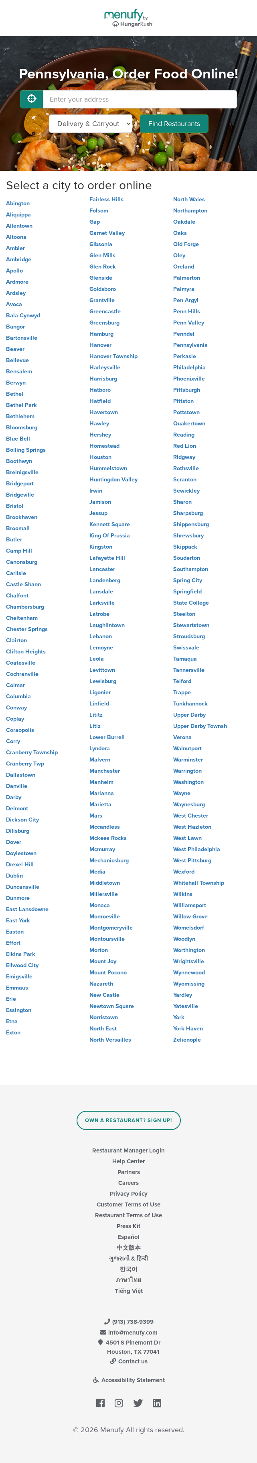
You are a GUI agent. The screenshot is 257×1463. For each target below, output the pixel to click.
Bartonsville (21, 338)
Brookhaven (21, 517)
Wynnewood (189, 972)
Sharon (182, 502)
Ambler (15, 248)
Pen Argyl (185, 300)
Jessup (98, 513)
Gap (94, 221)
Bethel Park (21, 405)
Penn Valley (188, 322)
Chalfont (17, 595)
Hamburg (101, 334)
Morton (98, 950)
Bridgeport (20, 483)
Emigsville (19, 976)
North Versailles (110, 1039)
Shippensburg (191, 524)
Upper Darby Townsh (200, 726)
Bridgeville (20, 494)
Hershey (100, 434)
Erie (11, 999)
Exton (13, 1032)
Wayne (181, 793)
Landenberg (104, 580)
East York (18, 920)
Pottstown (186, 412)
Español (128, 1237)
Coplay (15, 718)
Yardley (182, 995)
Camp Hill (19, 550)
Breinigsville (22, 472)
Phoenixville (189, 378)
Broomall (18, 528)
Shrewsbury (188, 535)
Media (97, 871)
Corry (13, 741)
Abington (18, 203)
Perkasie (184, 356)
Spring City (187, 580)
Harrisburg (103, 378)
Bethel (14, 394)
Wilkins (182, 894)
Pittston (183, 401)
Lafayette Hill (107, 558)
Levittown (102, 670)
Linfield (99, 703)
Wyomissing (188, 983)
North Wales (189, 199)
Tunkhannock (190, 703)
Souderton (186, 558)
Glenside (100, 278)
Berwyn (16, 382)
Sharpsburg (188, 513)
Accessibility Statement (128, 1380)
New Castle (104, 995)
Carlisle (16, 573)
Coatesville (20, 662)
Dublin (14, 875)
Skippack (185, 546)
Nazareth (101, 983)
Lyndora (99, 748)
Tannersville (188, 670)
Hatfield (100, 401)
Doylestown (21, 853)
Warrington (187, 771)
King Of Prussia (109, 535)
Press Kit (128, 1226)
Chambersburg (25, 606)
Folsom (98, 210)
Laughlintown (107, 625)
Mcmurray (102, 849)
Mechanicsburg (109, 860)
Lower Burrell (107, 737)
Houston (100, 457)
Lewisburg (102, 681)
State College (191, 602)
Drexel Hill (20, 864)
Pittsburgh (186, 390)
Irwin (95, 490)
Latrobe (99, 614)
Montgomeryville (111, 927)
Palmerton (186, 278)
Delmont (17, 808)
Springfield (187, 591)
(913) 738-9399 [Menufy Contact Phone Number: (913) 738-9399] (128, 1321)
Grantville (102, 300)
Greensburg (104, 322)
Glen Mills (102, 255)
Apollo (14, 270)
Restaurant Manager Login (128, 1150)
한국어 (128, 1269)
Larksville (102, 602)
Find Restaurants (174, 123)
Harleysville (104, 367)
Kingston (100, 546)
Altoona (16, 237)
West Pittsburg (192, 860)
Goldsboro (102, 289)
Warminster (188, 759)
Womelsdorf (188, 927)
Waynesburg (189, 804)
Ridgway (184, 457)
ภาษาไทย (128, 1280)
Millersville (103, 894)
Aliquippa (18, 214)
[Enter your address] (140, 99)
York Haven (188, 1028)
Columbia (18, 696)
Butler (14, 539)
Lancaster (102, 569)
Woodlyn (184, 939)
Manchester (104, 771)
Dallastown (20, 775)
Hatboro (100, 390)
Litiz (95, 726)
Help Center (128, 1161)
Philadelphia (189, 367)
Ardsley (16, 293)
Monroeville (104, 916)
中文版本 (129, 1247)
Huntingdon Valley (113, 479)
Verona (182, 737)
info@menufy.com (128, 1332)
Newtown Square (111, 1006)
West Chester (190, 815)
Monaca (99, 905)
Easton (15, 931)
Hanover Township (113, 356)
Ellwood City (22, 965)
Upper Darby (189, 714)
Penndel (183, 334)
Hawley (99, 423)
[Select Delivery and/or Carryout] (90, 123)
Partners (128, 1172)
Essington (18, 1010)
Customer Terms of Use (128, 1204)
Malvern (99, 759)
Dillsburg (17, 831)
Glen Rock (102, 266)
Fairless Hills (106, 199)
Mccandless (104, 827)
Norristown (103, 1017)
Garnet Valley (107, 233)
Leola (96, 658)
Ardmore (17, 282)
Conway (16, 707)
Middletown (104, 883)
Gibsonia (100, 244)
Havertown (103, 412)
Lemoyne (101, 647)
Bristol (14, 506)
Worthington (189, 950)
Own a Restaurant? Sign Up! (128, 1120)
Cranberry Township (32, 752)
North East (103, 1028)
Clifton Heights (26, 651)
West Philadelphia (196, 849)
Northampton (190, 210)
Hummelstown (108, 468)
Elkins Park (20, 954)
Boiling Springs (26, 450)
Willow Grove (190, 916)
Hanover (100, 345)
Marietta (100, 804)
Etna (12, 1021)
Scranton (184, 479)
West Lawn (187, 838)
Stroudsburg (189, 636)
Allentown (19, 225)
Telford (182, 681)
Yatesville (185, 1006)
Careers (128, 1182)
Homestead (104, 446)
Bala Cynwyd (23, 315)
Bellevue (17, 360)
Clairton (16, 640)
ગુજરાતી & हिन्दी (128, 1258)
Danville (16, 786)
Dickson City (22, 819)
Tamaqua (185, 658)
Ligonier (100, 692)
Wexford (183, 871)
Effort (13, 943)
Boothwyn (19, 461)
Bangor (15, 326)
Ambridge (18, 259)
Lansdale (101, 591)
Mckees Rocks (108, 838)
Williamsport (189, 905)
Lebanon (100, 636)
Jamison (100, 502)
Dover (13, 842)
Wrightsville (188, 961)
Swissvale (186, 647)
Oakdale (184, 221)
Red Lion (184, 446)
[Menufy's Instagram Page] (119, 1403)
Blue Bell (18, 438)
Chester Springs (27, 629)
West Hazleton (192, 827)
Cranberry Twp (25, 763)
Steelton (184, 614)
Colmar (15, 685)
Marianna (101, 793)
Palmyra (183, 289)
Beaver (15, 349)
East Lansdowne (27, 909)
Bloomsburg (21, 427)
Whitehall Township (198, 883)
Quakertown (189, 423)
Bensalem (19, 371)
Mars (95, 815)
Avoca (14, 304)
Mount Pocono (108, 972)
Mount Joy (102, 961)
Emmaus (17, 987)
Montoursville (107, 939)
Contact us (128, 1361)
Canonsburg (21, 562)
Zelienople (187, 1039)
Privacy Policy (129, 1193)
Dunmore (18, 898)
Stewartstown (191, 625)
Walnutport (187, 748)
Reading (183, 434)
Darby (13, 797)
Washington (188, 782)
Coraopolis (20, 730)
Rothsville (186, 468)
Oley (179, 255)
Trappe (182, 692)
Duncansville (22, 887)
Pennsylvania (190, 345)
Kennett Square (109, 524)
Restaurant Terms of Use (128, 1215)
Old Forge (186, 244)
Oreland (183, 266)
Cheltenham (22, 618)
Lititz (96, 714)
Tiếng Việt (129, 1291)
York (178, 1017)
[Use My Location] (31, 99)
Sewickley (186, 490)
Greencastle (105, 311)
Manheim (101, 782)
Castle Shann (23, 584)
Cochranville (22, 674)
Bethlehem (20, 416)
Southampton (190, 569)
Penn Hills (186, 311)
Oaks (180, 233)
